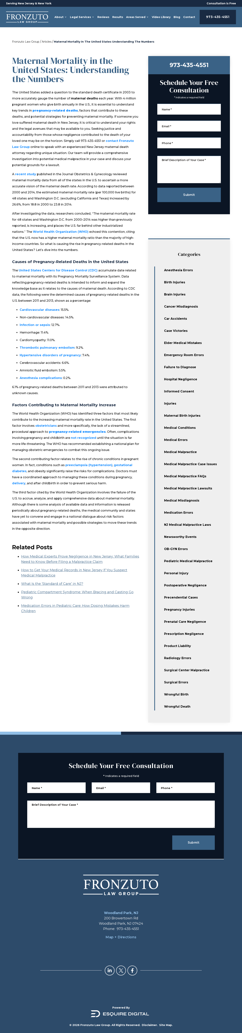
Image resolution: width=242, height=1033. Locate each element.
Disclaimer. (150, 1025)
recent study (25, 174)
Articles (46, 41)
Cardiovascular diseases (39, 310)
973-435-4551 (218, 17)
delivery (19, 483)
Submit (193, 842)
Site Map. (166, 1025)
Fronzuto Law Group (25, 41)
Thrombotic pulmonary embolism (47, 347)
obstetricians (46, 425)
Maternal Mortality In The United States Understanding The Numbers (104, 41)
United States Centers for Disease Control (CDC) (58, 270)
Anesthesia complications (41, 378)
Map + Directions (120, 937)
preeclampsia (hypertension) (88, 465)
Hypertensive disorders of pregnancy (50, 355)
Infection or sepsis (35, 325)
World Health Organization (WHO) (60, 232)
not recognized (83, 438)
